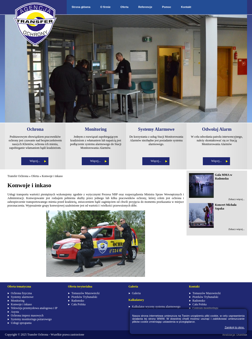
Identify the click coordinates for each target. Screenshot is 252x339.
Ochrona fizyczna (21, 293)
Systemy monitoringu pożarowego (31, 319)
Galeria (136, 293)
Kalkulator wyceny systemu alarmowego (156, 306)
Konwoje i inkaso (52, 176)
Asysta (15, 311)
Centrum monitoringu (205, 308)
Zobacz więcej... (236, 199)
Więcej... (35, 161)
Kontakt (186, 6)
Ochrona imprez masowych (27, 315)
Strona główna (81, 6)
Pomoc (166, 6)
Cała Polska (78, 304)
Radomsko (77, 300)
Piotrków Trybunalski (84, 297)
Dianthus (241, 334)
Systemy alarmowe (22, 297)
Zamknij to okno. (235, 327)
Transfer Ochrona (17, 176)
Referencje (145, 6)
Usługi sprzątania (21, 323)
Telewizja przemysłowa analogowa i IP (34, 308)
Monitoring (17, 300)
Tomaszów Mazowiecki (85, 293)
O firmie (105, 6)
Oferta (124, 6)
